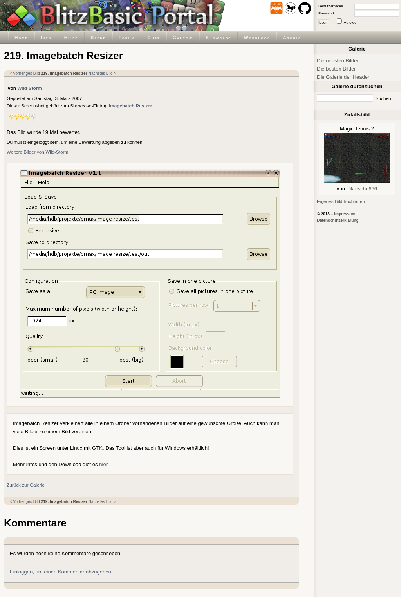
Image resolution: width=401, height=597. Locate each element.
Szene (98, 37)
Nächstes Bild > (102, 73)
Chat (153, 37)
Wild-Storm (29, 87)
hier (103, 464)
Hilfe (71, 37)
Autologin (351, 22)
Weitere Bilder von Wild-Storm (37, 151)
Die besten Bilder (336, 69)
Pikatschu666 (362, 189)
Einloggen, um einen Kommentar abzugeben (60, 572)
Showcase (218, 37)
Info (46, 37)
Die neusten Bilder (338, 60)
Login (324, 22)
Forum (127, 37)
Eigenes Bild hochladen (341, 201)
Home (21, 37)
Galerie (183, 37)
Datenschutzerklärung (338, 220)
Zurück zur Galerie (26, 484)
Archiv (291, 37)
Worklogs (257, 37)
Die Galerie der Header (343, 77)
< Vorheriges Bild (25, 73)
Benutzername (330, 6)
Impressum (344, 214)
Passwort (326, 13)
